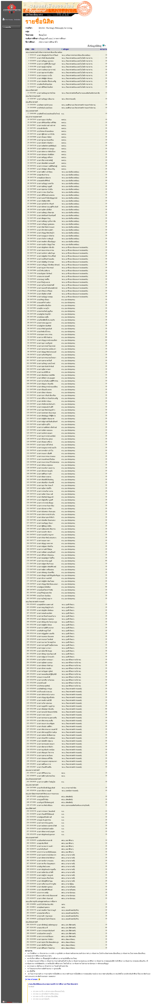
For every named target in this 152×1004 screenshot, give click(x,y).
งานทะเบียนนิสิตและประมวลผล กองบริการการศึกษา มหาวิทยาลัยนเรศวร (53, 984)
